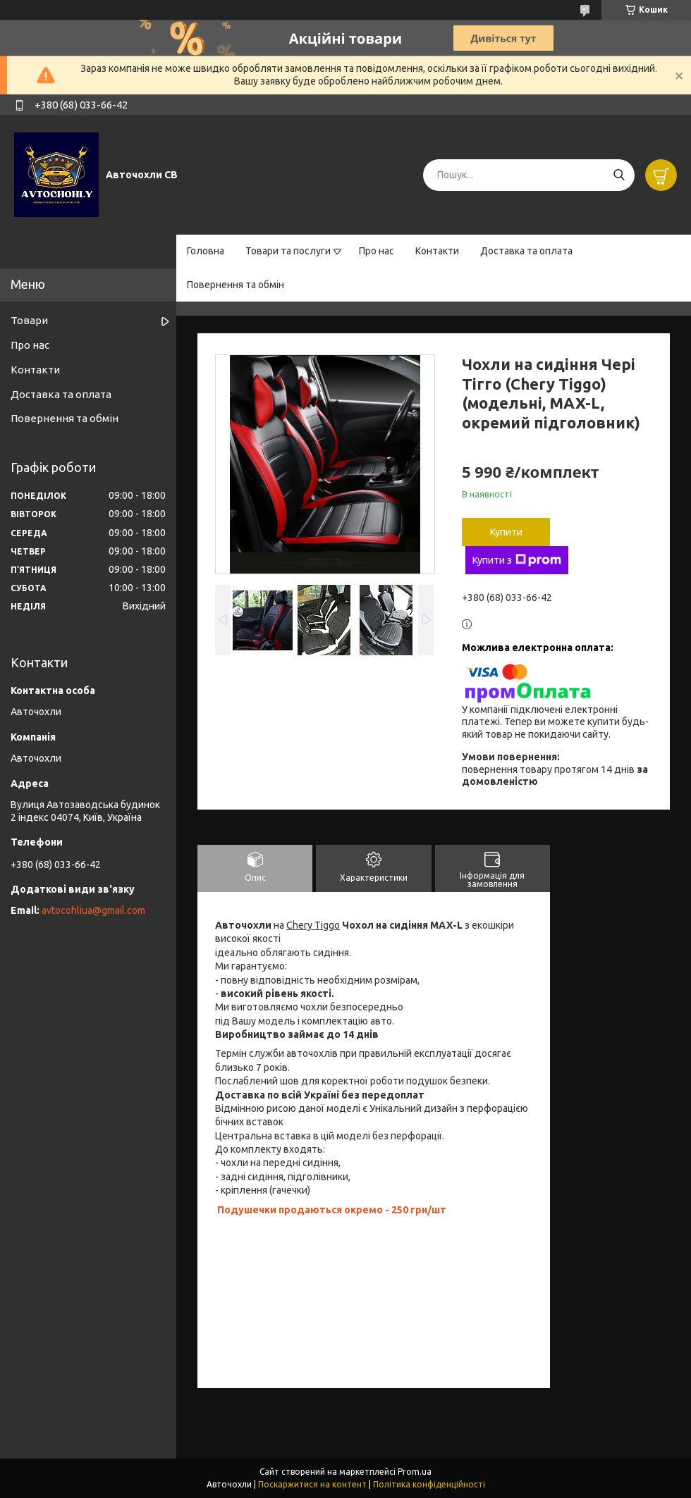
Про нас (376, 250)
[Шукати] (619, 175)
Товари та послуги (288, 250)
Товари (29, 320)
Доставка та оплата (526, 250)
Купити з (516, 560)
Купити (506, 532)
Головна (205, 250)
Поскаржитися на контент (312, 1484)
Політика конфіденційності (429, 1484)
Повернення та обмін (235, 284)
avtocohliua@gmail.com (93, 910)
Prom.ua (415, 1471)
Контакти (437, 250)
